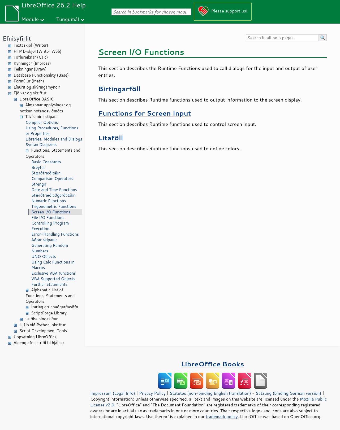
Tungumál (67, 19)
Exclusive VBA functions (53, 273)
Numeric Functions (48, 201)
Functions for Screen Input (144, 113)
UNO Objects (43, 256)
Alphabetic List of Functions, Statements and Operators (50, 295)
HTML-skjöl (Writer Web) (38, 51)
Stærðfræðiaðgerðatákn (53, 195)
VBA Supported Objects (53, 279)
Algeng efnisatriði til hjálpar (39, 342)
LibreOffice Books (212, 363)
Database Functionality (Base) (41, 75)
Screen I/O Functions (50, 212)
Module (30, 19)
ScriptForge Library (49, 313)
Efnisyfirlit (17, 38)
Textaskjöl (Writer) (31, 45)
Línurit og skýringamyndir (37, 87)
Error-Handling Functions (55, 234)
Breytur (38, 167)
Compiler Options (41, 122)
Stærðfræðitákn (46, 173)
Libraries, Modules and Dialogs (53, 139)
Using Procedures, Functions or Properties (51, 130)
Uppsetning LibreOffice (35, 337)
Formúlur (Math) (29, 81)
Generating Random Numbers (49, 248)
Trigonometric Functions (53, 206)
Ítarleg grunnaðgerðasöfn (54, 307)
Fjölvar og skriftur (30, 93)
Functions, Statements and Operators (52, 153)
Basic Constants (46, 162)
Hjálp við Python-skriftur (42, 325)
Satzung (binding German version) (288, 393)
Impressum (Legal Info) (112, 393)
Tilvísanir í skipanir (42, 116)
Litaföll (110, 137)
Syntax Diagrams (41, 144)
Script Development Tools (43, 331)
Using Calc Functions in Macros (53, 264)
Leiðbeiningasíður (41, 319)
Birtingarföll (119, 88)
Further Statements (49, 284)
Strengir (38, 184)
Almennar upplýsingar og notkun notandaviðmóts (45, 108)
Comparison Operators (52, 178)
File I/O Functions (47, 217)
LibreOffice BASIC (36, 99)
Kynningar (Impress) (32, 63)
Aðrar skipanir (44, 240)
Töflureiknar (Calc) (31, 57)
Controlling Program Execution (50, 225)
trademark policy (222, 416)
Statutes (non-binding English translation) (210, 393)
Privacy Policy (152, 393)
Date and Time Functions (54, 189)
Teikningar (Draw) (30, 69)
